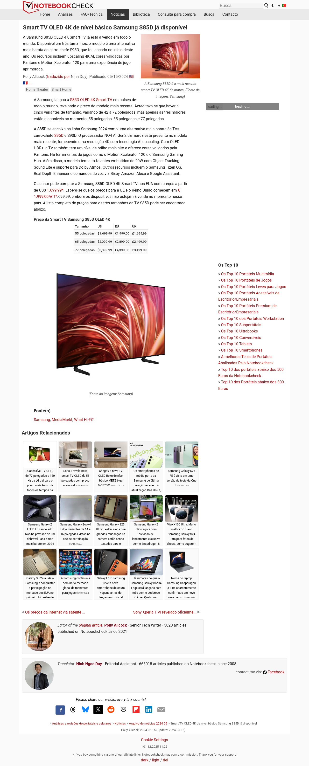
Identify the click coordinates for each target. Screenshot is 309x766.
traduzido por (58, 76)
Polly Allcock (115, 625)
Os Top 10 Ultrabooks (239, 331)
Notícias (118, 14)
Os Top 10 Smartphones (241, 350)
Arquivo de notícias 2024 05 (148, 723)
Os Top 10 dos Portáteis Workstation (252, 318)
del (165, 760)
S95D (58, 135)
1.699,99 (54, 190)
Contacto (230, 14)
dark (144, 760)
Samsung (42, 419)
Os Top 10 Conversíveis (241, 337)
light (156, 760)
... (30, 83)
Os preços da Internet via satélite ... (53, 612)
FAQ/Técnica (92, 14)
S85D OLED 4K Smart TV (91, 99)
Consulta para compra (177, 14)
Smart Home (61, 90)
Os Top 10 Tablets (236, 344)
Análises (65, 14)
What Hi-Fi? (84, 419)
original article (90, 625)
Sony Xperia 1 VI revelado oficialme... (166, 612)
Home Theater (37, 90)
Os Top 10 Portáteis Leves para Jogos (253, 286)
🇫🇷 (25, 83)
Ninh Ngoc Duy (89, 664)
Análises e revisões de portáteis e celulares (81, 723)
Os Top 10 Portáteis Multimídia (247, 274)
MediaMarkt (62, 419)
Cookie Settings (154, 740)
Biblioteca (141, 14)
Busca (209, 14)
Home (45, 14)
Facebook (273, 672)
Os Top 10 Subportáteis (241, 325)
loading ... (214, 107)
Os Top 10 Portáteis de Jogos (246, 280)
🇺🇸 (131, 76)
